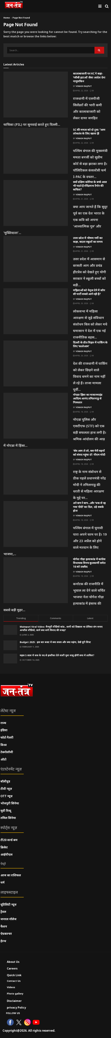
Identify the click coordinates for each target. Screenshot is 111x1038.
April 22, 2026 (80, 90)
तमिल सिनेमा (8, 818)
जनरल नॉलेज (8, 919)
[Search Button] (106, 6)
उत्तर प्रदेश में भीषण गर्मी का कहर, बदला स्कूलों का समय (87, 240)
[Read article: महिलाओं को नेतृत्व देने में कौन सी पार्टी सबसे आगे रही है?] (35, 311)
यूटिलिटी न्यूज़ (8, 904)
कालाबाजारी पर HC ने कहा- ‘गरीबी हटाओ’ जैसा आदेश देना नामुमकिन (89, 77)
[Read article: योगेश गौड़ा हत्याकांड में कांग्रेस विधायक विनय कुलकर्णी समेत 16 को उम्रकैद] (35, 580)
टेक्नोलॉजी (7, 752)
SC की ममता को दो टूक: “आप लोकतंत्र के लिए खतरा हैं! (89, 131)
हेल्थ (3, 941)
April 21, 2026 (80, 198)
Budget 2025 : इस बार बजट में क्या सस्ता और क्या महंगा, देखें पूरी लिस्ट (55, 642)
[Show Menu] (100, 6)
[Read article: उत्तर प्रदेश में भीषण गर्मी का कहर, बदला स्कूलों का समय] (35, 259)
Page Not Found (21, 17)
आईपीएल (7, 854)
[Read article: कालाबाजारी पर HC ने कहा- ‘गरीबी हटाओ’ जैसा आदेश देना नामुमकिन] (35, 95)
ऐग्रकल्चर (6, 934)
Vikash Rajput (84, 86)
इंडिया (4, 730)
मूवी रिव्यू (6, 811)
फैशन (4, 926)
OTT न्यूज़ (7, 796)
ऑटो (3, 759)
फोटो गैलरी (7, 737)
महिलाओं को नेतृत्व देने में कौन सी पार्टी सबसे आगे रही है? (89, 292)
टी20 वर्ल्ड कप (9, 840)
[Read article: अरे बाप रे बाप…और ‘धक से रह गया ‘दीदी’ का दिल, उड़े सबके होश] (35, 524)
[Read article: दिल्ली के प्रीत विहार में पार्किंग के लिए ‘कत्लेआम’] (35, 363)
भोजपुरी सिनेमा (10, 803)
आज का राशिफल (11, 875)
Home (6, 17)
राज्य (3, 723)
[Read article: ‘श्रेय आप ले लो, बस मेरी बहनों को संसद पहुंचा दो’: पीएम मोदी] (35, 472)
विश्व (4, 745)
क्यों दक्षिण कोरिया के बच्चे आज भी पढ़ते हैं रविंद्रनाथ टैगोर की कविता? (90, 185)
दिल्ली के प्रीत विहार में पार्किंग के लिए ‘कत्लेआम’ (90, 344)
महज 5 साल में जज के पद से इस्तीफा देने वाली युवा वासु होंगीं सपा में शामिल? (57, 655)
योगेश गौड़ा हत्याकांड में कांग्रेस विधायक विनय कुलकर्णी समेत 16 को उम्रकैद (89, 563)
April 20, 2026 (80, 303)
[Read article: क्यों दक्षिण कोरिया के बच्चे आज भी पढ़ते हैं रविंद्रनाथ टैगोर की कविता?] (35, 203)
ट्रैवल (3, 912)
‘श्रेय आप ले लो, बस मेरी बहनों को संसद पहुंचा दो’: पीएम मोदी (89, 452)
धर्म (2, 882)
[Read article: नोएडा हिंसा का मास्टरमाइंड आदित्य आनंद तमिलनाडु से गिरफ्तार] (35, 416)
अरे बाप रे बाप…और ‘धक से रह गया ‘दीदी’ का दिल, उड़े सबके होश (89, 506)
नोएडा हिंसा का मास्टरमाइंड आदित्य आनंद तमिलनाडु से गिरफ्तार (87, 398)
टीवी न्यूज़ (6, 789)
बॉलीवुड (5, 781)
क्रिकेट (4, 847)
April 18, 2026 (80, 411)
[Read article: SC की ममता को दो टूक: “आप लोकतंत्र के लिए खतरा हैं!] (35, 151)
